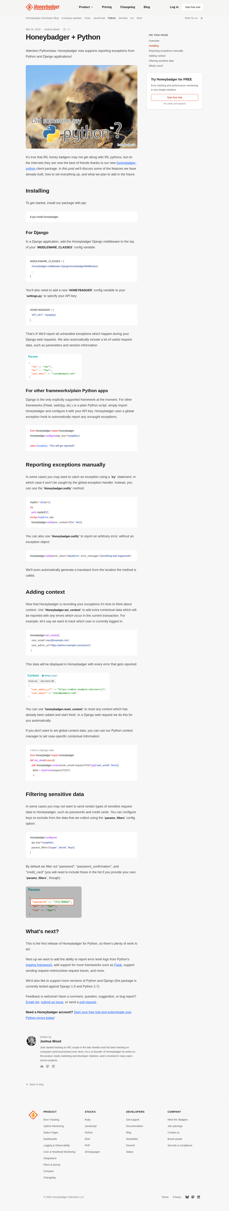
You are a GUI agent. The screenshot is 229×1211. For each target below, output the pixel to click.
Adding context (157, 55)
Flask (118, 965)
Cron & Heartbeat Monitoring (59, 1151)
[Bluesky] (42, 1066)
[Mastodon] (47, 1066)
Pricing (107, 7)
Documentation (134, 1126)
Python (112, 18)
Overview (154, 40)
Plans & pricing (51, 1164)
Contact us (174, 1132)
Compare (48, 1171)
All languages (92, 1151)
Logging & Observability (56, 1145)
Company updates (72, 18)
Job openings (175, 1126)
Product (86, 7)
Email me (32, 1002)
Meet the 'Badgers (178, 1119)
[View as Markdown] (66, 29)
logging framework (39, 965)
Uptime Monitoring (53, 1126)
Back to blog (34, 1084)
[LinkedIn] (53, 1066)
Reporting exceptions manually (166, 50)
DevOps (123, 18)
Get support (132, 1119)
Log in (174, 7)
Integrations (50, 1158)
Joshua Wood (51, 29)
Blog (147, 7)
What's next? (156, 65)
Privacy (177, 1197)
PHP (87, 1145)
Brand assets (175, 1139)
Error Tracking (51, 1119)
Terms (165, 1197)
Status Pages (50, 1132)
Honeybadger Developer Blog (42, 18)
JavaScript (99, 18)
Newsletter (132, 1139)
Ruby (88, 18)
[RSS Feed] (201, 18)
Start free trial (192, 7)
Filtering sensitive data (161, 60)
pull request (87, 1002)
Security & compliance (180, 1145)
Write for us (191, 18)
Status (129, 1151)
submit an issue (52, 1002)
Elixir (139, 18)
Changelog (127, 7)
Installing (154, 45)
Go (132, 18)
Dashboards (50, 1139)
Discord (130, 1145)
